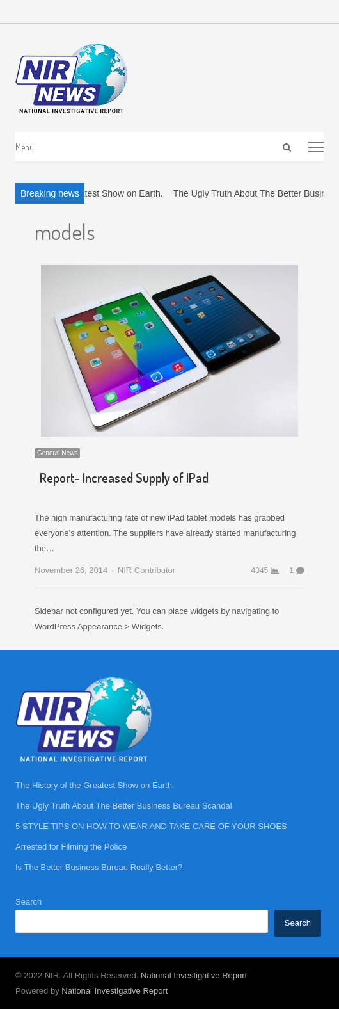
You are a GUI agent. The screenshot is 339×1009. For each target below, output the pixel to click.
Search (28, 902)
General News (57, 452)
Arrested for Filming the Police (71, 847)
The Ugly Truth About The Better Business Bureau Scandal (123, 806)
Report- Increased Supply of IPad (124, 477)
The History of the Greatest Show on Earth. (95, 785)
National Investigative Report (194, 975)
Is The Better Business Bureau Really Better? (98, 867)
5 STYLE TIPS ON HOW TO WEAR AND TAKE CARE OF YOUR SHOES (151, 826)
